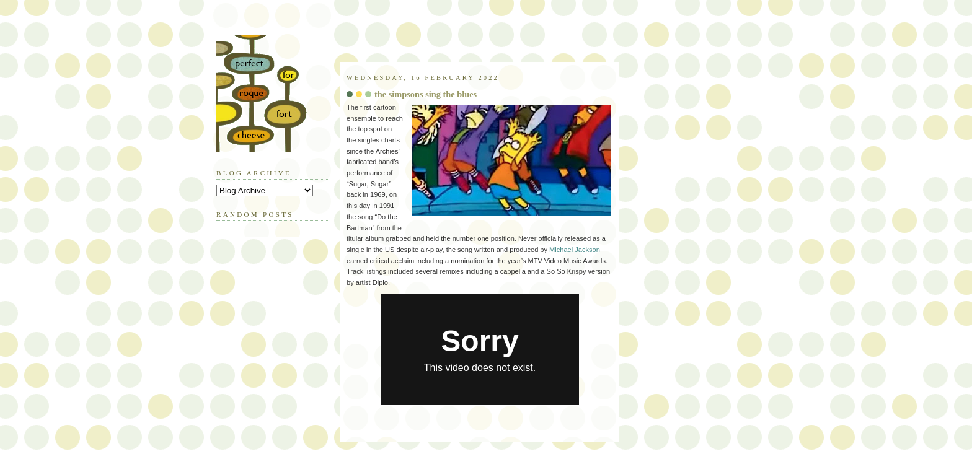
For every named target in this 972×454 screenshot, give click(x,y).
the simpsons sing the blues (425, 94)
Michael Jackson (574, 249)
